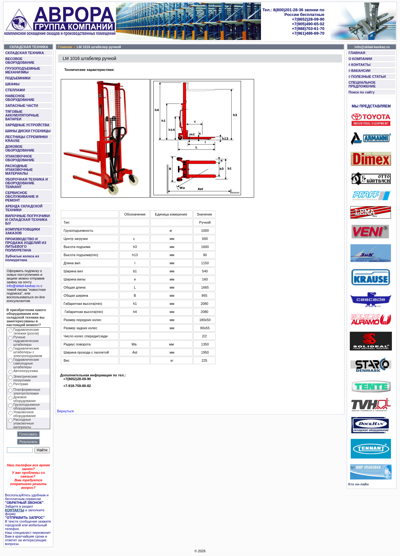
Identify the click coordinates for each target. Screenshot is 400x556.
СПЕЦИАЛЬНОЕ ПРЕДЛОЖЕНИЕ (362, 84)
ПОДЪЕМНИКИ (18, 78)
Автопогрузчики (25, 371)
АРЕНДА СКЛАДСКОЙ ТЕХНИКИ (23, 208)
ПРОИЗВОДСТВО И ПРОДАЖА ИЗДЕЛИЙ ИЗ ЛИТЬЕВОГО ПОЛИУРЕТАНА (25, 244)
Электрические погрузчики (25, 378)
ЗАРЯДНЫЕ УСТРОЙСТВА (27, 125)
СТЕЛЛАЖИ (15, 90)
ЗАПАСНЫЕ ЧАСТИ (21, 105)
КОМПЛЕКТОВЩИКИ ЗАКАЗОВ (22, 231)
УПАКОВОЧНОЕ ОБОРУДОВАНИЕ (19, 158)
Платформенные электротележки (26, 391)
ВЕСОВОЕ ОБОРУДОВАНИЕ (19, 60)
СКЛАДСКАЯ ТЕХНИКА (24, 53)
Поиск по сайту (361, 92)
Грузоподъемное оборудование (26, 406)
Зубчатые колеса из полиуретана (22, 258)
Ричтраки (20, 384)
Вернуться (65, 411)
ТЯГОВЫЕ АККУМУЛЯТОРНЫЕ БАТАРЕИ (22, 115)
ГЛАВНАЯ (357, 53)
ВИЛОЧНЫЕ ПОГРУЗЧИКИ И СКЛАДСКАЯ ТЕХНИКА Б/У (27, 219)
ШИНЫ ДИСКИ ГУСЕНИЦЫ (28, 131)
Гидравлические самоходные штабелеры (26, 363)
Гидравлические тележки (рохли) (26, 331)
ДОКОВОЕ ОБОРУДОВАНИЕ (19, 148)
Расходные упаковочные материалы (23, 423)
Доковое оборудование (24, 399)
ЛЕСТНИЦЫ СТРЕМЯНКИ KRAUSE (26, 138)
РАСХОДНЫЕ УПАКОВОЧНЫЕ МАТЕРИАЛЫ (19, 169)
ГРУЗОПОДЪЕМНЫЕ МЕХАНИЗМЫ (22, 70)
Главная (65, 47)
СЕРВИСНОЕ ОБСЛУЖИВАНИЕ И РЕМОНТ (21, 196)
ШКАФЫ (12, 84)
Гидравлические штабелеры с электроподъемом (27, 352)
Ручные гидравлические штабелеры (26, 340)
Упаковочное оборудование (24, 414)
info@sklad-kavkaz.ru (23, 286)
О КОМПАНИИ (360, 59)
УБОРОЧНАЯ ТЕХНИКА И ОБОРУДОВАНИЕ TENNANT (26, 183)
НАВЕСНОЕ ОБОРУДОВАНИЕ (19, 98)
